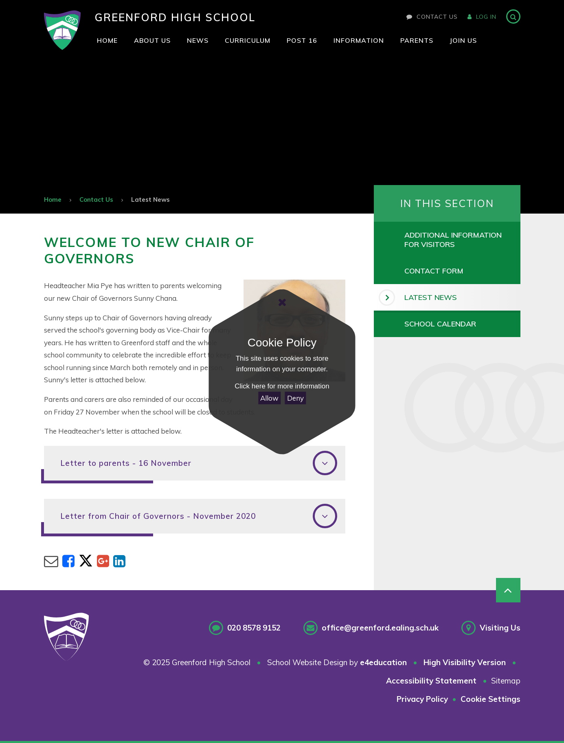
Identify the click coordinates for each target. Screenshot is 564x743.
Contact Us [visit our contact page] (432, 16)
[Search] (513, 16)
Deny (295, 398)
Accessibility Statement (431, 681)
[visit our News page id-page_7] (198, 40)
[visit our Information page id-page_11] (358, 40)
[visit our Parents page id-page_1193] (416, 40)
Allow (269, 398)
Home (52, 199)
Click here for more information (282, 386)
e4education (383, 662)
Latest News (150, 199)
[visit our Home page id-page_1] (107, 40)
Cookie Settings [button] (490, 699)
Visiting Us (500, 628)
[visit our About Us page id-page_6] (152, 40)
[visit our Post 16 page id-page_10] (302, 40)
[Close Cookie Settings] (282, 302)
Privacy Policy (422, 699)
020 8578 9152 (254, 628)
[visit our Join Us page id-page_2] (463, 40)
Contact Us (96, 199)
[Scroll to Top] (508, 590)
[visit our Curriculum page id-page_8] (248, 40)
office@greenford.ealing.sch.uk (380, 628)
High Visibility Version (465, 662)
